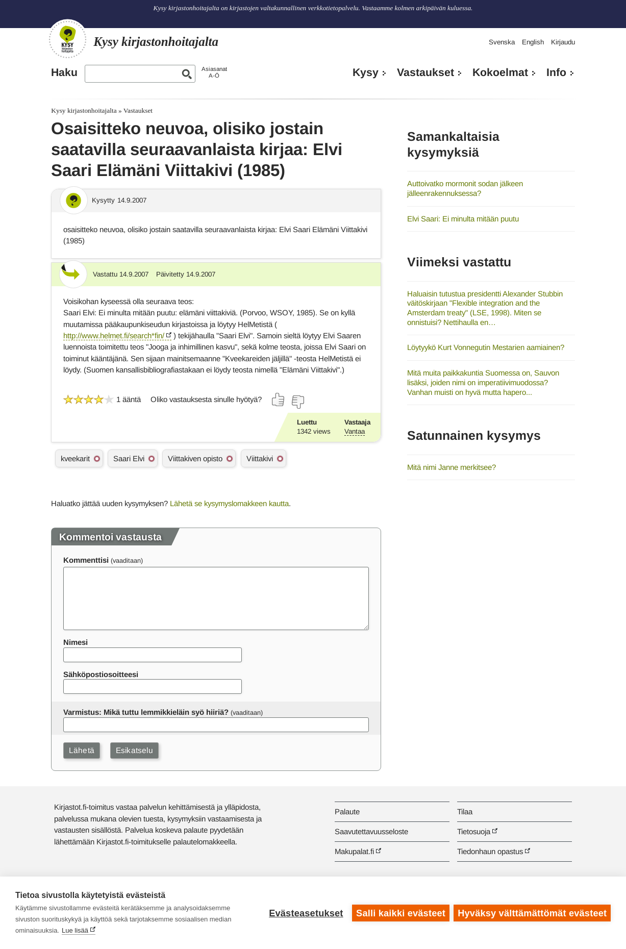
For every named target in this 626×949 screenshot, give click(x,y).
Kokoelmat (500, 72)
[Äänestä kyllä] (278, 399)
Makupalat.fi (354, 851)
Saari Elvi (128, 458)
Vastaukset (425, 72)
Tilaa (464, 811)
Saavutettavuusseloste (371, 831)
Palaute (347, 811)
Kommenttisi (86, 560)
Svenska (502, 42)
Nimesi (75, 642)
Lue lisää (75, 930)
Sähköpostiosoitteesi (100, 674)
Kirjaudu (563, 42)
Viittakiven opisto (195, 458)
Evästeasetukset (305, 913)
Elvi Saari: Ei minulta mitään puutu (463, 218)
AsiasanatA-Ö (214, 72)
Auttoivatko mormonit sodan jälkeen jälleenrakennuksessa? (465, 188)
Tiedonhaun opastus (490, 851)
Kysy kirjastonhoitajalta (83, 110)
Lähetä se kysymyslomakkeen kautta (229, 503)
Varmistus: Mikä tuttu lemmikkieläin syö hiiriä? (146, 712)
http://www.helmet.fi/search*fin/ (113, 335)
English (533, 42)
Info (556, 72)
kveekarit (75, 458)
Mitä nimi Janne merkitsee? (451, 467)
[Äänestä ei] (297, 402)
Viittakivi (259, 458)
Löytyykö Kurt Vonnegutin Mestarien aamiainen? (485, 347)
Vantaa (354, 431)
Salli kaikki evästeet (400, 913)
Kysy (366, 72)
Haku (64, 72)
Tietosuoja (473, 831)
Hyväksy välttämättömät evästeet (532, 913)
